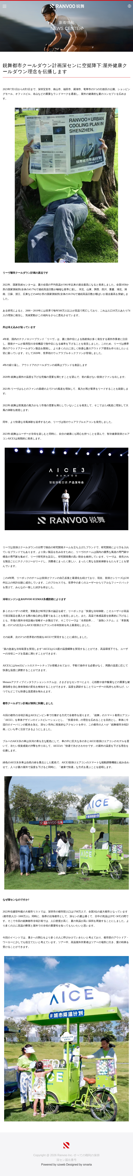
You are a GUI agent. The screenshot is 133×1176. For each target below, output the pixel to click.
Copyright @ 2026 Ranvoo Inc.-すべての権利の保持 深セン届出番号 (66, 1157)
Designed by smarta (79, 1164)
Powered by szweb (53, 1164)
